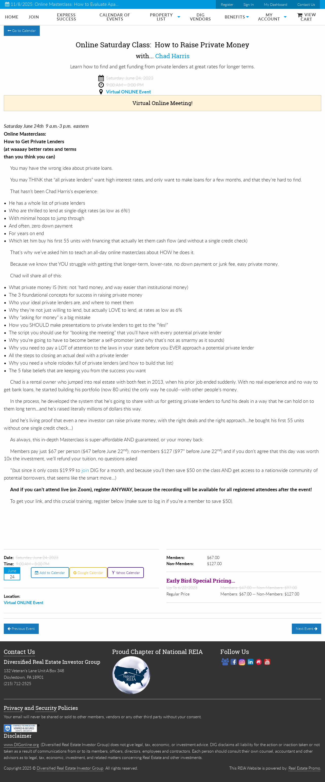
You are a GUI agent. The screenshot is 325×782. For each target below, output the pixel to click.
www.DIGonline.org (21, 744)
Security (46, 708)
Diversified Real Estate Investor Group (70, 768)
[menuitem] (12, 17)
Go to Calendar (22, 30)
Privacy (13, 708)
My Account (269, 17)
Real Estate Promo (304, 768)
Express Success (66, 17)
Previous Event (21, 628)
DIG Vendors (200, 17)
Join (34, 17)
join (86, 470)
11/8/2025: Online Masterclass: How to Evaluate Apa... (62, 4)
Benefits (235, 17)
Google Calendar (88, 572)
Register (227, 4)
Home (11, 17)
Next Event (306, 628)
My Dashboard (275, 4)
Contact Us (306, 4)
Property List (161, 17)
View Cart (306, 17)
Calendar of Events (115, 17)
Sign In (248, 4)
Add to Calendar (50, 572)
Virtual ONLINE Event (128, 91)
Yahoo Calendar (126, 572)
